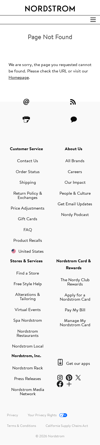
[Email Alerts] (26, 102)
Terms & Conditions (21, 425)
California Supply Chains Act (67, 425)
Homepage (19, 77)
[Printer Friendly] (26, 119)
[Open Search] (93, 20)
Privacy (12, 415)
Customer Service (26, 149)
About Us (73, 149)
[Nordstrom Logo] (50, 7)
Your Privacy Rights (42, 415)
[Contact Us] (74, 119)
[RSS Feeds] (74, 102)
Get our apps (78, 363)
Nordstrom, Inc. (26, 355)
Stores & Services (26, 261)
